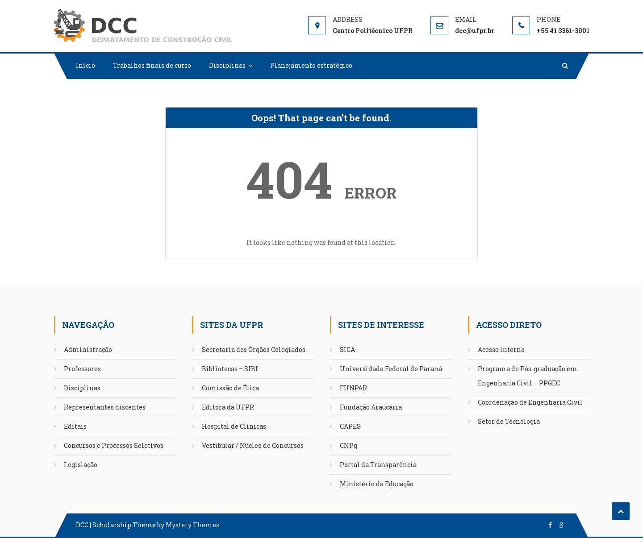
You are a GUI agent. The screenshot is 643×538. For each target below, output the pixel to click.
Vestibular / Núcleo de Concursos (253, 445)
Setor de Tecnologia (509, 421)
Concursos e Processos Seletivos (113, 445)
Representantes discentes (105, 407)
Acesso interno (501, 349)
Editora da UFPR (228, 407)
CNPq (349, 445)
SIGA (347, 349)
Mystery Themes (192, 525)
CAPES (350, 426)
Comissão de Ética (230, 388)
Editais (75, 426)
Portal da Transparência (378, 464)
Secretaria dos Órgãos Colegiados (253, 349)
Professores (82, 368)
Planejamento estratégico (311, 65)
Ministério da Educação (376, 484)
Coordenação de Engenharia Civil (530, 402)
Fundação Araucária (371, 407)
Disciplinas (227, 65)
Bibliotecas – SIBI (230, 368)
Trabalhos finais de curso (152, 65)
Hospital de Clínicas (234, 426)
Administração (88, 349)
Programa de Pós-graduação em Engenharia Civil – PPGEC (527, 375)
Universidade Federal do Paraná (391, 368)
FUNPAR (353, 388)
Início (85, 65)
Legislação (80, 464)
